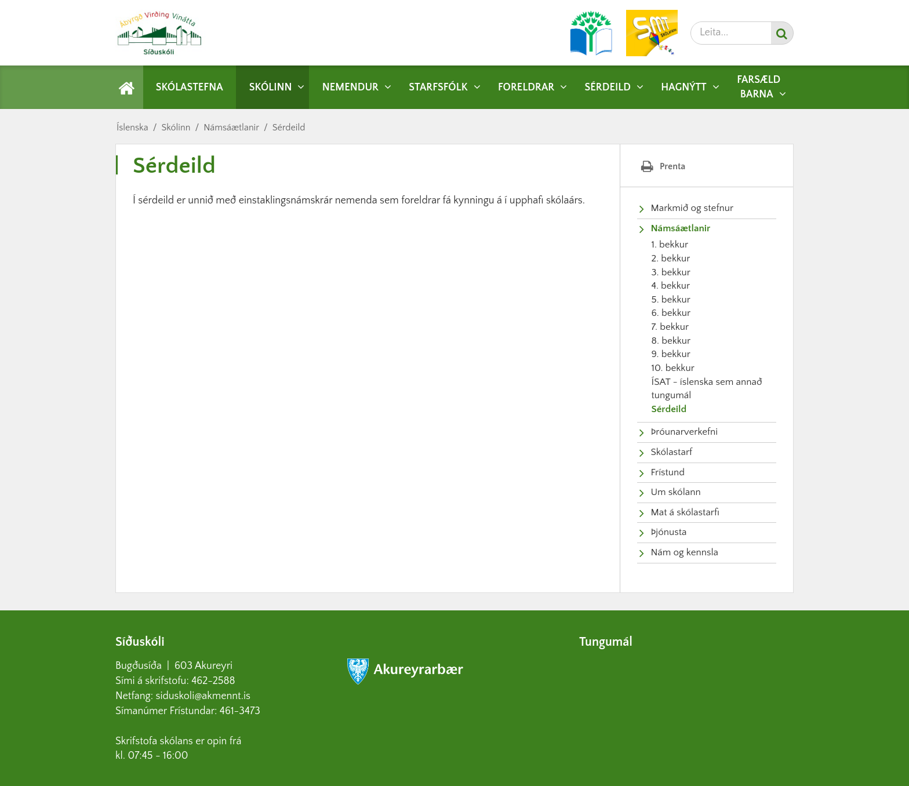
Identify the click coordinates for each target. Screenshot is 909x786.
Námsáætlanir (231, 127)
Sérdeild (289, 127)
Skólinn (175, 127)
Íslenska (132, 127)
